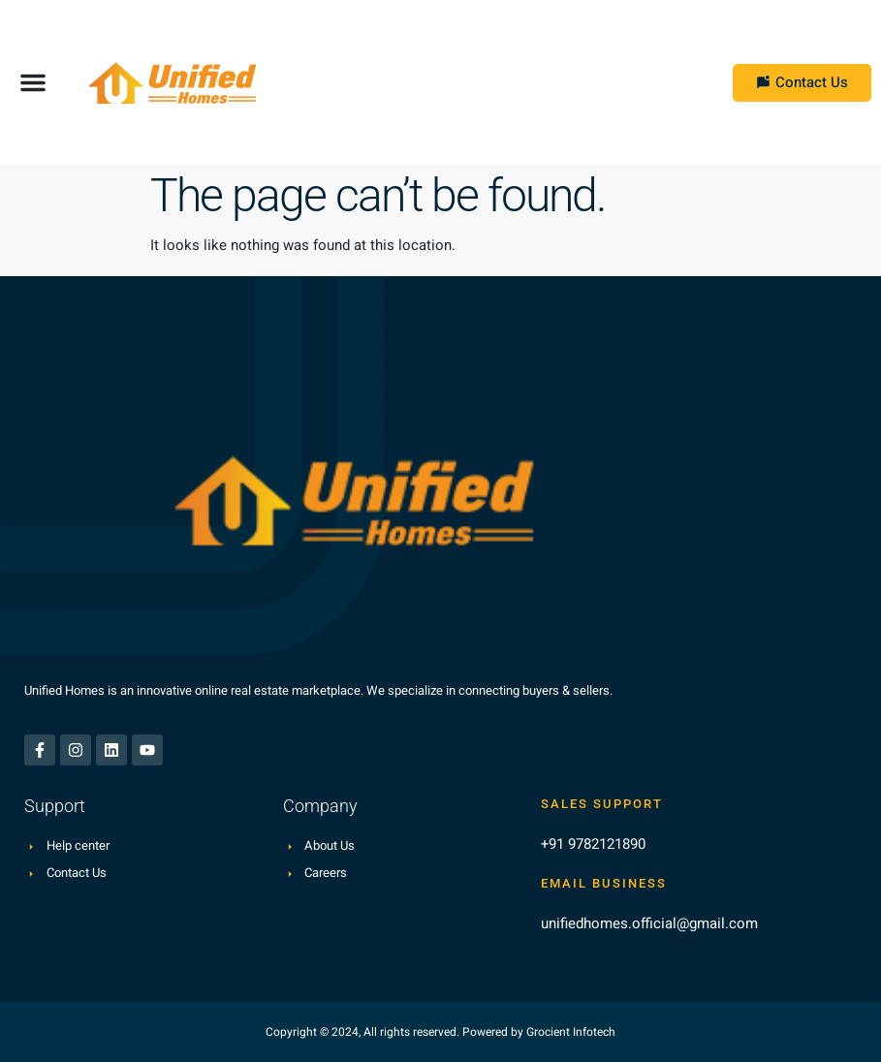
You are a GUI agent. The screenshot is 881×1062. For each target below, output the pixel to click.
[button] (33, 82)
